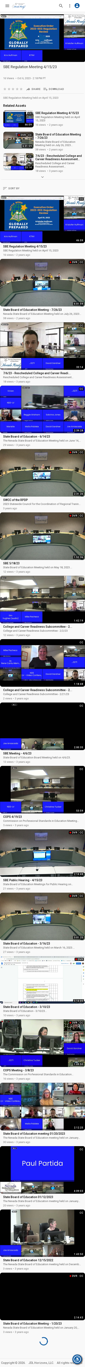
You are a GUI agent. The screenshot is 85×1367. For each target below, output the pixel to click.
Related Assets (14, 106)
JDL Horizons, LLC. (41, 1363)
